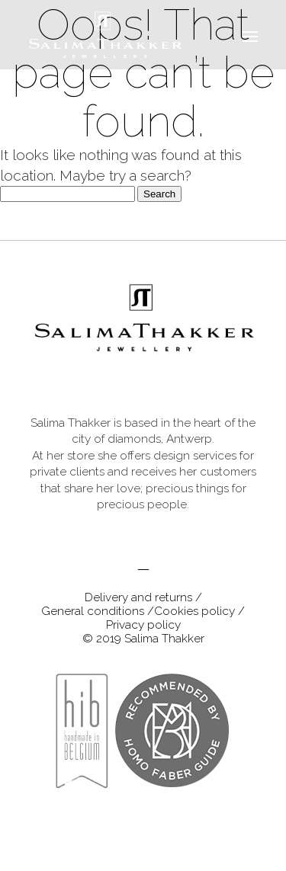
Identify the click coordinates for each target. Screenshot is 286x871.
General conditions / (97, 611)
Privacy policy (143, 625)
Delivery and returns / (143, 597)
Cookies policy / (199, 611)
